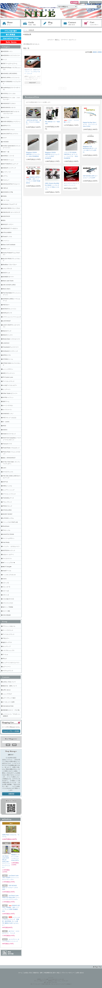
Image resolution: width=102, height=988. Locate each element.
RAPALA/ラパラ (7, 313)
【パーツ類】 (7, 611)
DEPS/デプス (7, 125)
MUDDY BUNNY (7, 514)
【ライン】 (6, 595)
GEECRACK (6, 216)
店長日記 (11, 794)
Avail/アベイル (7, 570)
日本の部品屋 (7, 615)
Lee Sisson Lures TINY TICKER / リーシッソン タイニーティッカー (10, 877)
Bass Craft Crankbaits (9, 244)
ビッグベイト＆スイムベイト (11, 662)
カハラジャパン (7, 409)
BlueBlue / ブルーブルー (10, 264)
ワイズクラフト (7, 558)
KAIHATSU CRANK (8, 534)
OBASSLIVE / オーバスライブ (11, 212)
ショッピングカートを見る (11, 731)
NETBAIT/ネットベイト (9, 309)
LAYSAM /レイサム (8, 518)
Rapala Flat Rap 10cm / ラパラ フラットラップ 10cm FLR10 (90, 124)
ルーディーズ (7, 172)
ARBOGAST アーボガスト (10, 228)
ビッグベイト (7, 389)
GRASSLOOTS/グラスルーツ (11, 184)
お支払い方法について (9, 682)
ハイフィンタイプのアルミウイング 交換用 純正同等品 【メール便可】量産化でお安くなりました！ (11, 921)
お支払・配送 (31, 23)
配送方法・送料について (10, 686)
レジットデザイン (8, 369)
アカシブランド (7, 502)
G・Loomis (6, 421)
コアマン (5, 176)
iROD (4, 425)
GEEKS (5, 430)
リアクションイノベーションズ (12, 317)
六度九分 (5, 188)
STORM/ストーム (8, 359)
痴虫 (4, 220)
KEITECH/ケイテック (9, 550)
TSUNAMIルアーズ (8, 498)
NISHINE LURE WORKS (10, 73)
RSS (9, 952)
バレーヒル (6, 200)
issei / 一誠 (6, 151)
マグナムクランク (8, 670)
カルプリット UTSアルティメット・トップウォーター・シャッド (32, 71)
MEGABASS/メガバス (9, 107)
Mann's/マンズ (7, 331)
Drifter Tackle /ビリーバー (10, 393)
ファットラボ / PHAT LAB (10, 522)
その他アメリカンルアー (10, 385)
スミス (5, 59)
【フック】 (6, 583)
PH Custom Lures (8, 377)
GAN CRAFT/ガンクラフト (10, 133)
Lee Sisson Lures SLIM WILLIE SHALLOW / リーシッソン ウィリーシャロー (6, 861)
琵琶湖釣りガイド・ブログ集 (11, 710)
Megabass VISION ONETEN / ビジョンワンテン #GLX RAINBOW (33, 154)
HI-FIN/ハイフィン (8, 397)
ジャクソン (6, 240)
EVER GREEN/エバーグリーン (12, 121)
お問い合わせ (71, 23)
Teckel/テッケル (7, 236)
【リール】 (6, 591)
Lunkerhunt (6, 343)
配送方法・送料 (38, 972)
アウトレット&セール (9, 626)
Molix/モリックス (8, 335)
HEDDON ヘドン (8, 51)
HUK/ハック (6, 248)
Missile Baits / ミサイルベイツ (11, 339)
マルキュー (6, 180)
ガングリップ (7, 646)
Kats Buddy (6, 542)
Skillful (5, 196)
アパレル (5, 654)
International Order (8, 706)
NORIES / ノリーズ (8, 156)
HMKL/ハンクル (7, 486)
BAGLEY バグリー (8, 224)
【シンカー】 (7, 587)
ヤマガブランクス (8, 472)
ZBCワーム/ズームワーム (10, 63)
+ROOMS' (6, 142)
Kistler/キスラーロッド (9, 434)
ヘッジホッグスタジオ (9, 574)
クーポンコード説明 (8, 702)
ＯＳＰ (5, 137)
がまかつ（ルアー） (8, 554)
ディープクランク (8, 630)
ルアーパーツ (7, 666)
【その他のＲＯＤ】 (8, 599)
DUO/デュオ (6, 272)
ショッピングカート (92, 23)
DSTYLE (5, 482)
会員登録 (74, 2)
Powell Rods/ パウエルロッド (11, 448)
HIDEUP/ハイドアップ (9, 168)
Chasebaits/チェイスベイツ (11, 347)
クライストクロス (8, 603)
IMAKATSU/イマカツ (9, 129)
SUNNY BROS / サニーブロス (11, 208)
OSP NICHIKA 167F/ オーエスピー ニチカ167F (10, 887)
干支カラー (6, 638)
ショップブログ (7, 694)
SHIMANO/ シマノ (8, 413)
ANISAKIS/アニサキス (9, 103)
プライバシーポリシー (67, 972)
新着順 (100, 52)
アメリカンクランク (8, 381)
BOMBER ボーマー (8, 276)
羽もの (5, 658)
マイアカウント (95, 2)
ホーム (10, 23)
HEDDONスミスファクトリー (11, 55)
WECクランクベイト (9, 373)
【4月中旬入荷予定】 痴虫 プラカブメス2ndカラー (33, 122)
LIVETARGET (7, 321)
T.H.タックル (6, 530)
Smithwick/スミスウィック (10, 351)
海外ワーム (6, 401)
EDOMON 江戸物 (8, 192)
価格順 (95, 52)
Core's (4, 578)
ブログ (51, 23)
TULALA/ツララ (7, 444)
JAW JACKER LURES (9, 285)
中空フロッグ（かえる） (10, 417)
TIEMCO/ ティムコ (8, 160)
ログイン (84, 2)
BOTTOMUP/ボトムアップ (10, 164)
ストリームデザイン (8, 538)
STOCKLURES (7, 510)
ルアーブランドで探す (9, 698)
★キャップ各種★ (8, 607)
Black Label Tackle (8, 281)
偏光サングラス (7, 642)
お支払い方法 (28, 972)
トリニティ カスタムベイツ (11, 546)
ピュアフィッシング (8, 490)
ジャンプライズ (7, 268)
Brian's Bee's (6, 289)
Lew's (4, 468)
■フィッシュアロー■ (9, 562)
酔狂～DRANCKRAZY (9, 458)
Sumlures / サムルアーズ (10, 204)
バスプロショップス (8, 650)
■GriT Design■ (7, 566)
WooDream (6, 526)
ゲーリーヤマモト (8, 405)
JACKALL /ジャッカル (9, 93)
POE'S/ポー (6, 305)
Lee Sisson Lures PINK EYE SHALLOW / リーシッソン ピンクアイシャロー (11, 897)
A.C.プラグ (6, 117)
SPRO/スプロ (7, 355)
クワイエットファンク (9, 494)
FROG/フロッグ (7, 506)
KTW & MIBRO (7, 232)
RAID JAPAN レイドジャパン (11, 77)
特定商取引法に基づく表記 (52, 972)
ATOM (11, 953)
